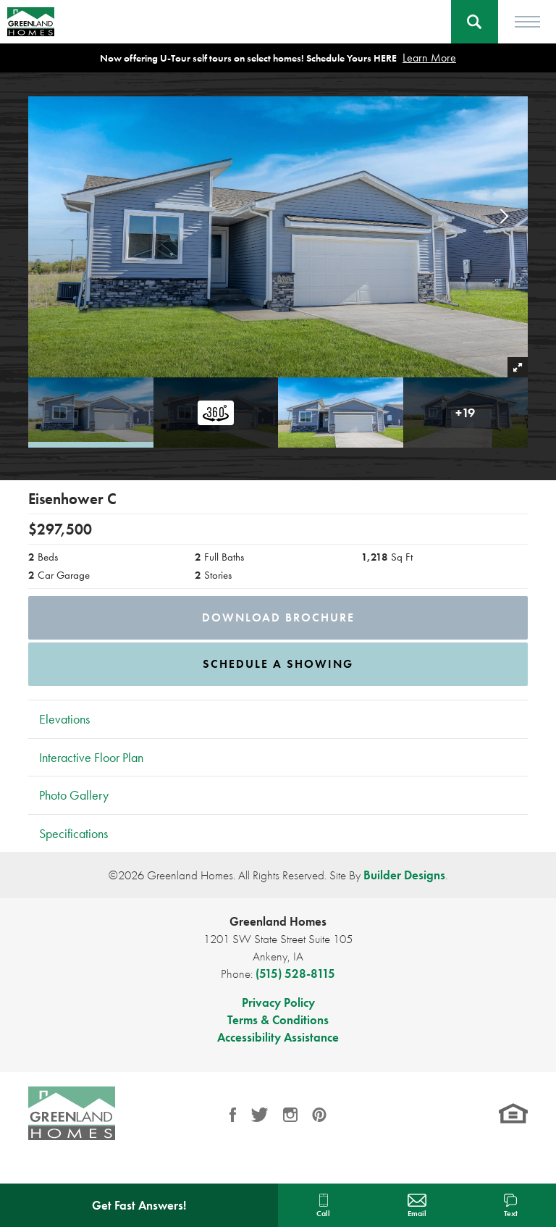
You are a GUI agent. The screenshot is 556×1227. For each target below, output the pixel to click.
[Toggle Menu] (527, 21)
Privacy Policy (278, 1002)
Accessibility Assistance (278, 1037)
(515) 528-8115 (295, 973)
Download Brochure (278, 617)
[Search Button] (474, 21)
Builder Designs (404, 875)
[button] (474, 21)
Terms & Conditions (278, 1020)
